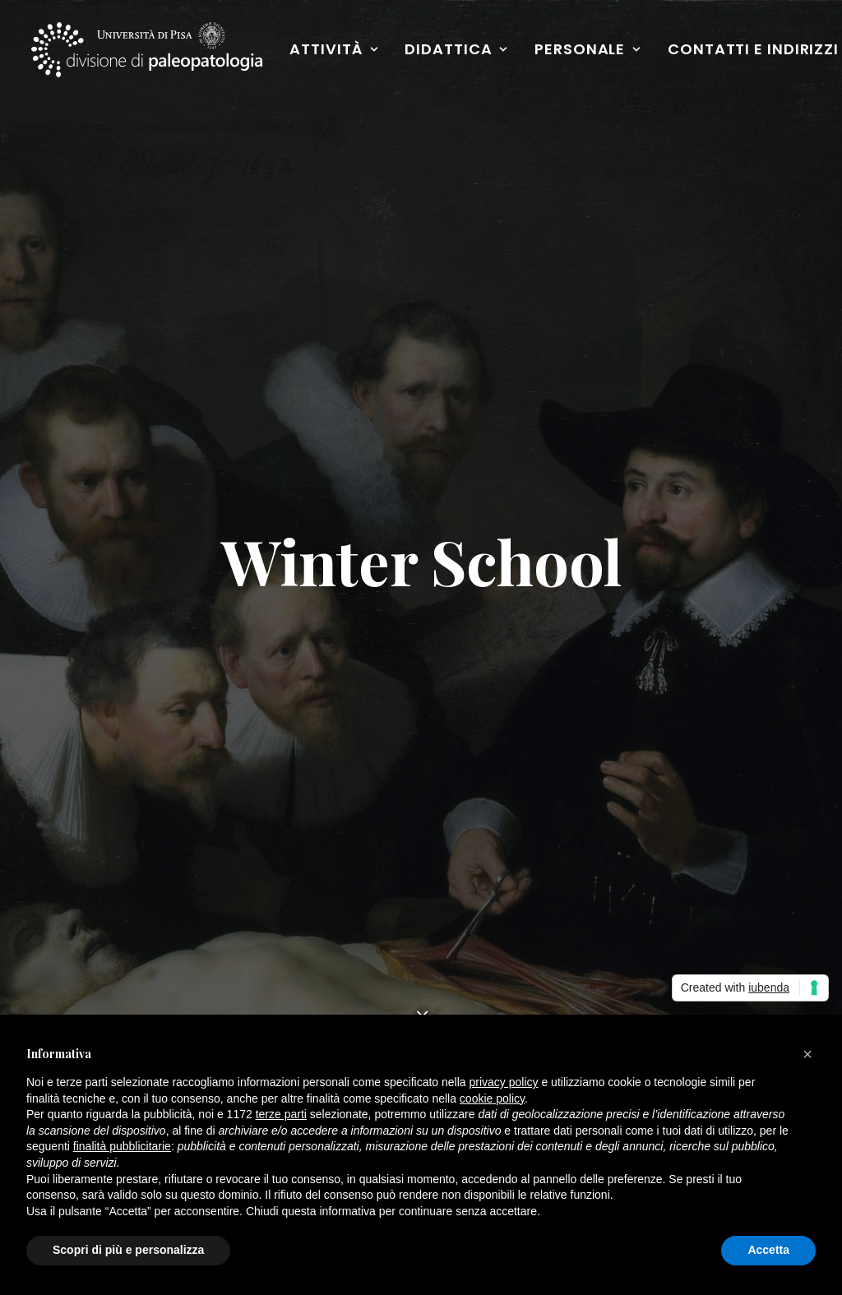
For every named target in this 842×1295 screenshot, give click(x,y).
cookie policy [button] (492, 1098)
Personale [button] (589, 50)
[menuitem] (335, 51)
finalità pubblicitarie (122, 1146)
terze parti (281, 1114)
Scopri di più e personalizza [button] (128, 1249)
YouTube (468, 964)
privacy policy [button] (504, 1082)
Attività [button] (336, 50)
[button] (788, 635)
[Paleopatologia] (148, 51)
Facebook (472, 912)
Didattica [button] (457, 50)
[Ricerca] (421, 636)
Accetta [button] (768, 1249)
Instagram (474, 937)
